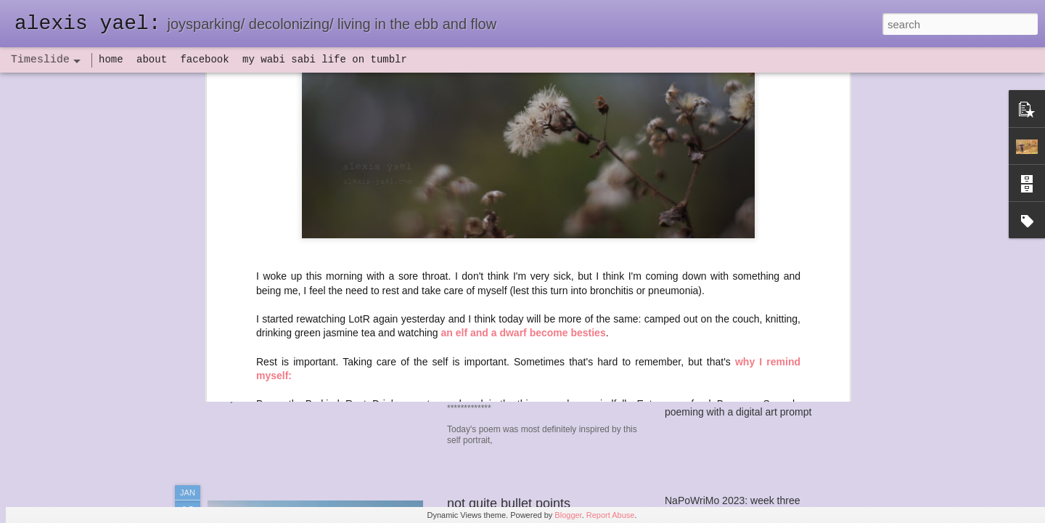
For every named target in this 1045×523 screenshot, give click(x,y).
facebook (204, 59)
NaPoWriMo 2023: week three (732, 500)
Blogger (567, 515)
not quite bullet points (508, 503)
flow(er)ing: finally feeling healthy (738, 335)
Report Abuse (610, 515)
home (111, 59)
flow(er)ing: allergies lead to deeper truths (758, 361)
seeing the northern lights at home (742, 234)
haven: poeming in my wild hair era (548, 204)
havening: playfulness (291, 337)
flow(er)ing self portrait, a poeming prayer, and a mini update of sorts (818, 259)
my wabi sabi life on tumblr (324, 59)
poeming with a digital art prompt (738, 412)
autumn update (698, 208)
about (151, 59)
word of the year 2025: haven (730, 183)
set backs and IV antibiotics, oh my (743, 310)
